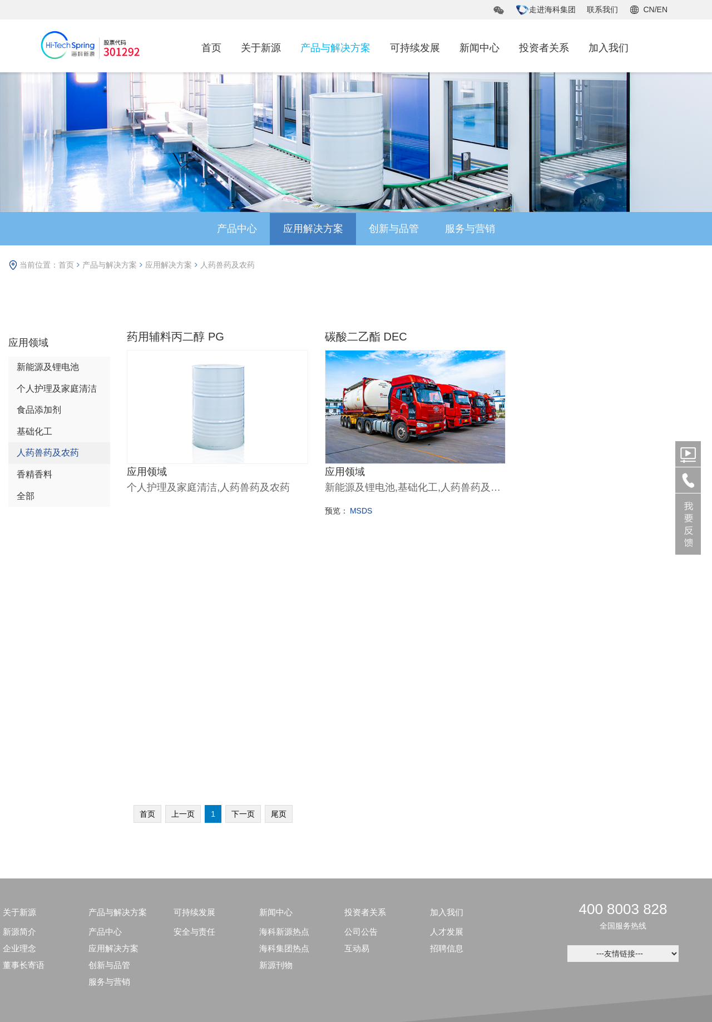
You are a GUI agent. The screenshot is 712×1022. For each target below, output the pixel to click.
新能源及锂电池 (48, 367)
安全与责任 (194, 713)
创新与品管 (395, 228)
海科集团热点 (284, 730)
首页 (211, 47)
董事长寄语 (23, 747)
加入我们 (609, 47)
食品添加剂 (39, 409)
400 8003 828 (622, 691)
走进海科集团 (546, 9)
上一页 (183, 595)
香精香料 (34, 475)
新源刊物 (276, 747)
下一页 (243, 595)
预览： (336, 510)
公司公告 (361, 713)
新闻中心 (479, 47)
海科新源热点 (284, 713)
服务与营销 (473, 228)
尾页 (278, 595)
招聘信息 (446, 730)
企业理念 (19, 730)
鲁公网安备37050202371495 (239, 967)
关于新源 (261, 47)
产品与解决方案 (335, 47)
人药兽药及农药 (227, 264)
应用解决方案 (312, 228)
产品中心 (234, 228)
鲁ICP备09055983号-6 (496, 967)
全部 (25, 496)
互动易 (356, 730)
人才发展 (446, 713)
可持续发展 (415, 47)
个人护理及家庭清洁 (57, 388)
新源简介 (19, 713)
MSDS (361, 510)
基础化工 (34, 431)
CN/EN (655, 9)
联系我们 (602, 9)
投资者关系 (544, 47)
